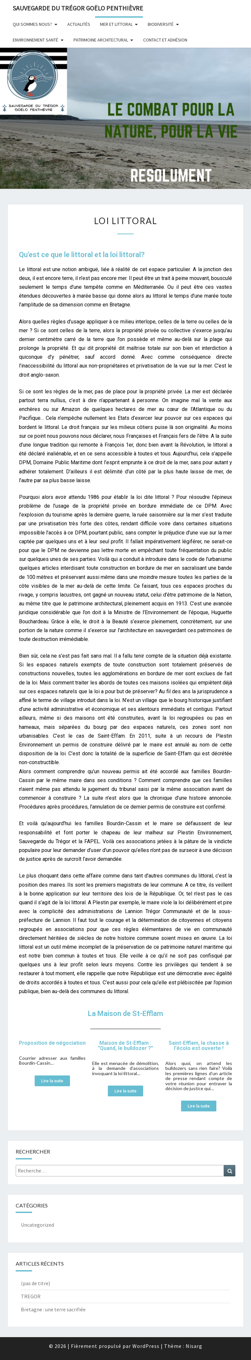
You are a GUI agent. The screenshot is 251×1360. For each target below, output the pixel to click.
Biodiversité (161, 24)
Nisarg (194, 1346)
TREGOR (31, 1296)
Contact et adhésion (165, 40)
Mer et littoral (116, 24)
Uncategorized (37, 1224)
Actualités (78, 24)
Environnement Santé (35, 40)
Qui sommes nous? (32, 24)
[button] (52, 1080)
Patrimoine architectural (101, 40)
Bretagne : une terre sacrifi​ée (53, 1309)
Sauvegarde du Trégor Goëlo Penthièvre (78, 8)
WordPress (145, 1346)
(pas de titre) (35, 1283)
